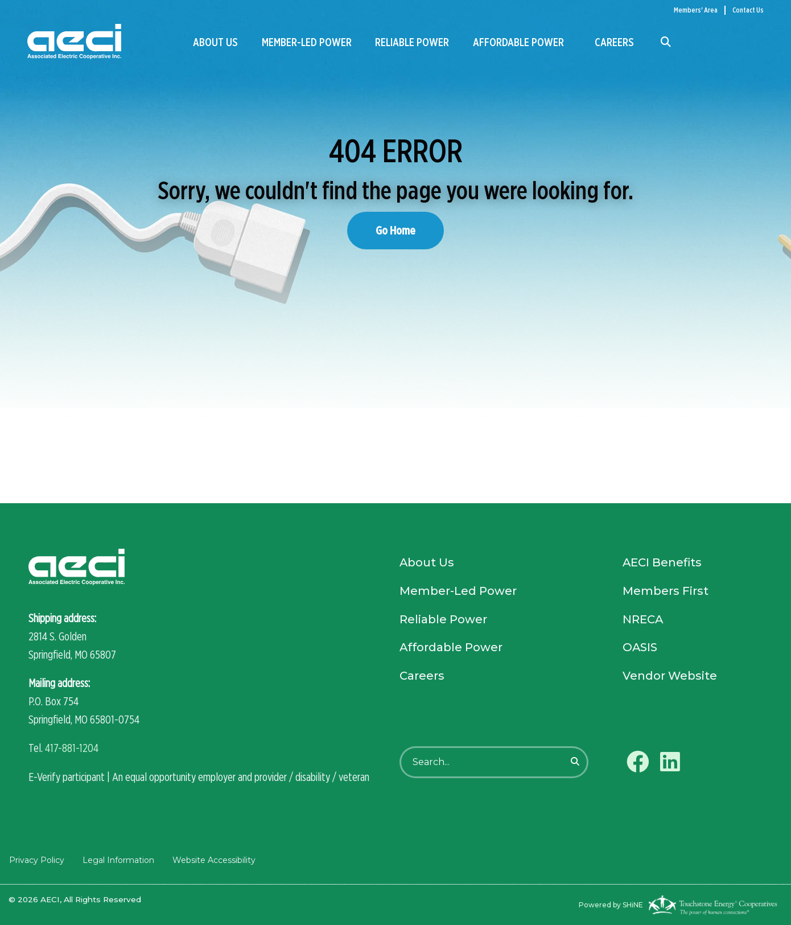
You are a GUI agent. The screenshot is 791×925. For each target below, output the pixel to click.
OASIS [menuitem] (640, 649)
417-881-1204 (71, 748)
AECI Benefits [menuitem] (663, 563)
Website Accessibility (213, 859)
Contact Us (748, 10)
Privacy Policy (36, 859)
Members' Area (696, 10)
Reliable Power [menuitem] (412, 42)
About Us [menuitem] (215, 42)
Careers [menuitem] (614, 42)
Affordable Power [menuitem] (518, 42)
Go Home (395, 230)
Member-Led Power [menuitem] (307, 42)
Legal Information (118, 859)
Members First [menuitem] (665, 592)
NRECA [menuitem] (643, 620)
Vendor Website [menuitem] (670, 677)
